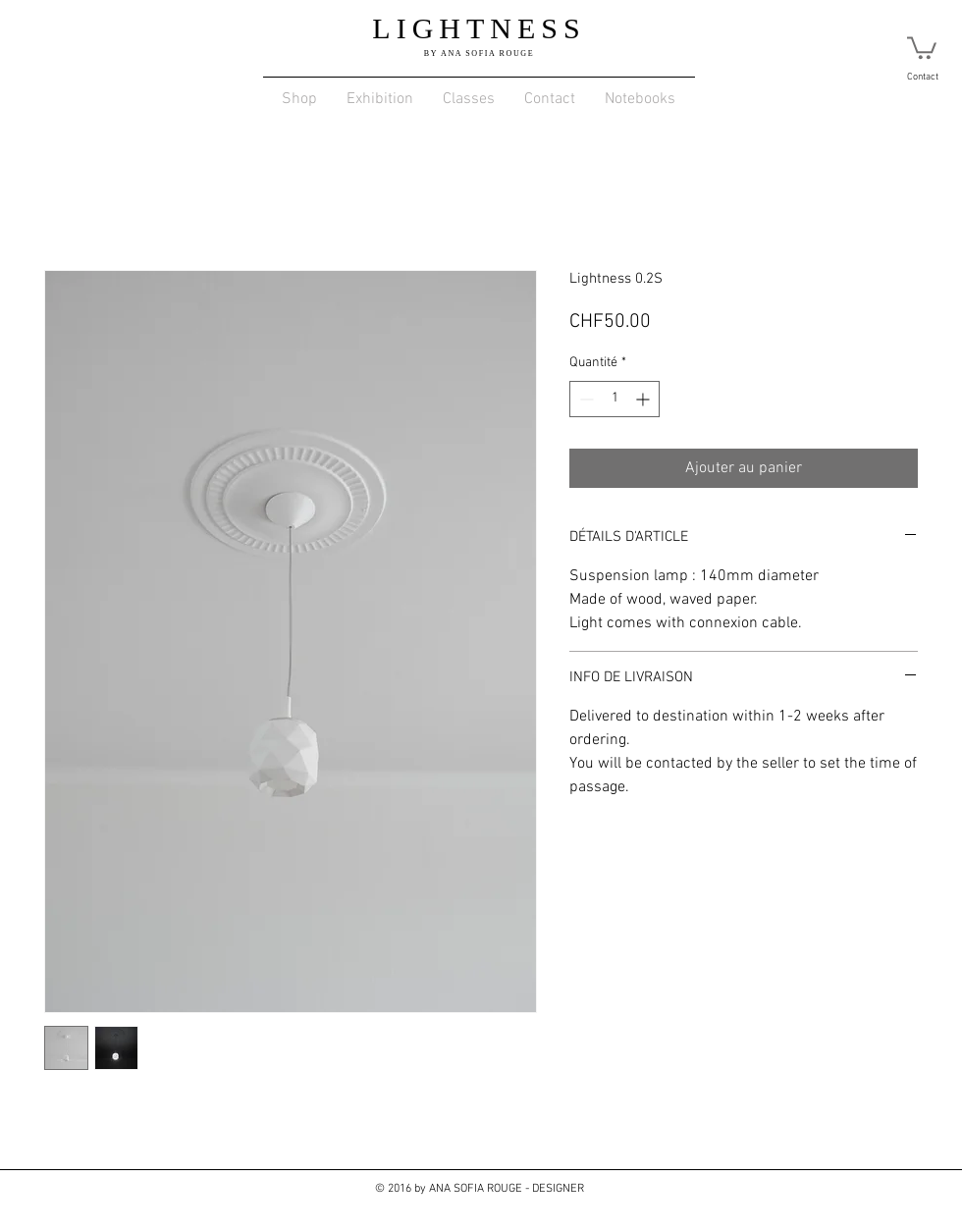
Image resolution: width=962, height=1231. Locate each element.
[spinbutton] (614, 399)
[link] (921, 46)
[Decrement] (584, 399)
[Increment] (644, 399)
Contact (922, 77)
